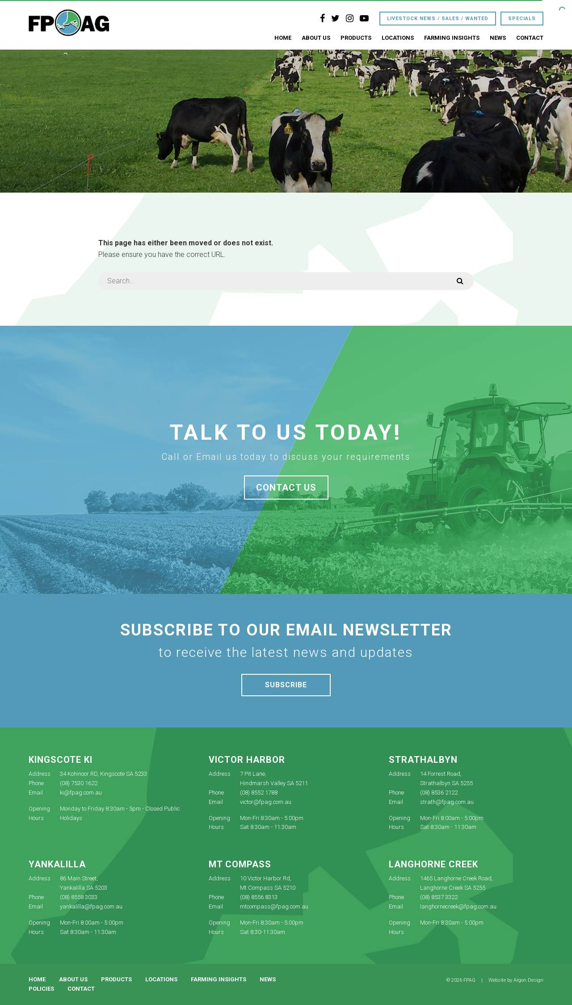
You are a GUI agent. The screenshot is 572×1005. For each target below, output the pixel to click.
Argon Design (528, 980)
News (498, 37)
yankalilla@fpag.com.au (91, 906)
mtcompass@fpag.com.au (274, 906)
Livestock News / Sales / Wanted (437, 18)
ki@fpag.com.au (81, 792)
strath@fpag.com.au (447, 802)
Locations (398, 37)
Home (282, 37)
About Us (316, 37)
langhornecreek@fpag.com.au (458, 906)
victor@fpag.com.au (265, 802)
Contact (529, 37)
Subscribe (286, 685)
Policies (41, 988)
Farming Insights (451, 37)
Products (356, 37)
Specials (522, 18)
